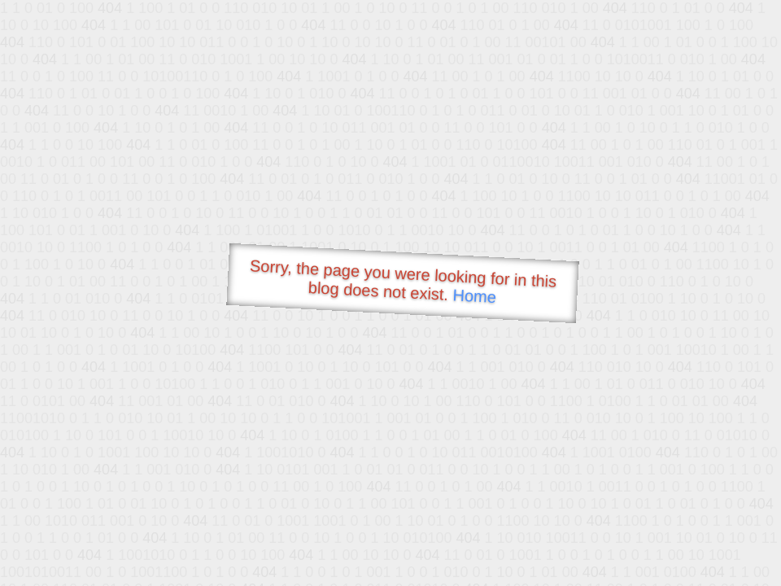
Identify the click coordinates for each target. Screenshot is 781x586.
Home (474, 296)
